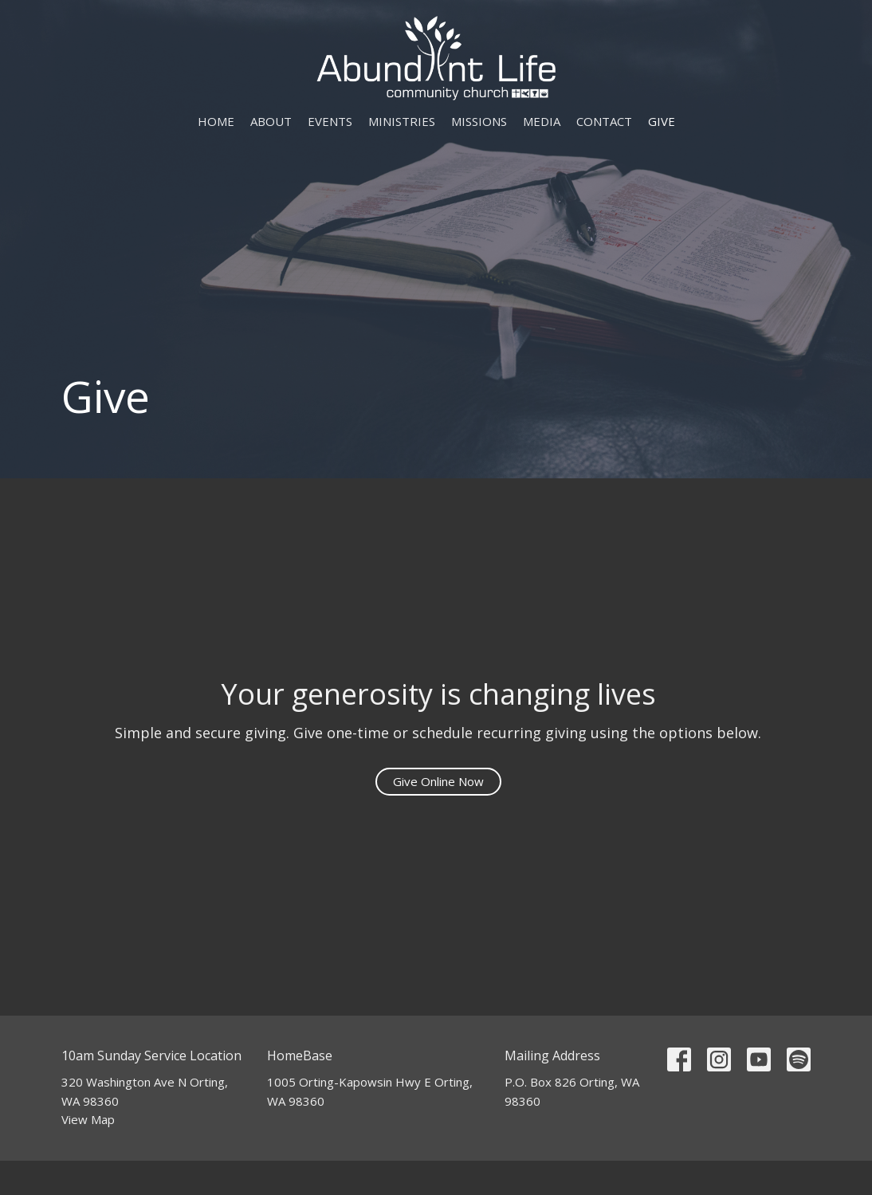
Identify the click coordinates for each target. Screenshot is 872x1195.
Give (661, 121)
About (271, 121)
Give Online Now (438, 781)
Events (330, 121)
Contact (604, 121)
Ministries (401, 121)
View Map (88, 1119)
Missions (479, 121)
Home (216, 121)
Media (541, 121)
